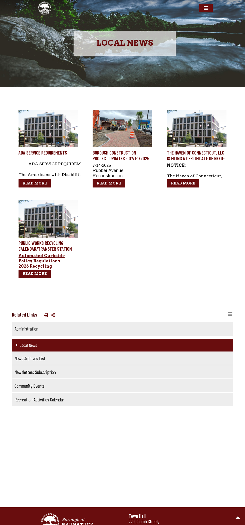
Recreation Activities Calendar (39, 399)
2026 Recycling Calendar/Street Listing (45, 269)
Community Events (30, 386)
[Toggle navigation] (206, 8)
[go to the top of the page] (237, 518)
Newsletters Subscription (35, 372)
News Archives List (30, 358)
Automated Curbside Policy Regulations (42, 258)
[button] (45, 315)
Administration (26, 329)
